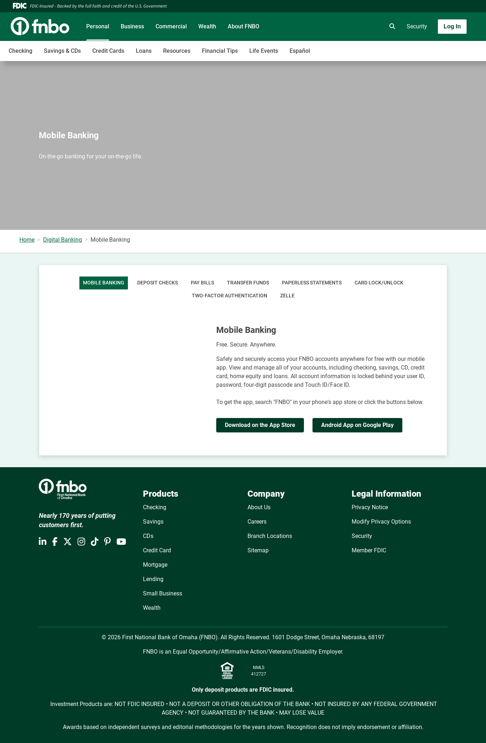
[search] (391, 26)
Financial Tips (220, 50)
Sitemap (258, 550)
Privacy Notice (370, 507)
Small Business (162, 593)
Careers (257, 521)
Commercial (171, 26)
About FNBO (243, 26)
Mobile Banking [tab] (103, 283)
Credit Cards (108, 50)
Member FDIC (369, 550)
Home (26, 239)
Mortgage (155, 564)
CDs (148, 536)
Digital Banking (62, 239)
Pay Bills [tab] (202, 283)
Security (417, 26)
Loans (144, 50)
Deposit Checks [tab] (157, 283)
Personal (97, 26)
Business (132, 26)
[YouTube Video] (130, 356)
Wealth (207, 26)
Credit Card (157, 550)
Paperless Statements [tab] (312, 283)
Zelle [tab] (287, 296)
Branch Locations (269, 536)
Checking (20, 50)
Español (300, 50)
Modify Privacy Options (381, 521)
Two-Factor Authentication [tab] (229, 296)
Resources (176, 50)
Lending (153, 579)
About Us (258, 507)
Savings (153, 521)
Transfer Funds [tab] (248, 283)
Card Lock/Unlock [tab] (379, 283)
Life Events (263, 50)
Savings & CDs (62, 50)
